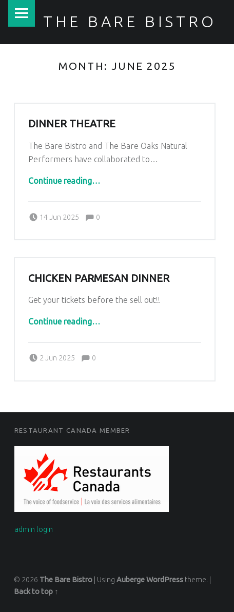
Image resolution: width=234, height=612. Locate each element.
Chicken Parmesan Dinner (98, 278)
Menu (21, 13)
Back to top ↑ (36, 591)
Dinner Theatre (71, 123)
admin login (33, 529)
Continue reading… (64, 180)
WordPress (164, 580)
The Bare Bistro (130, 21)
